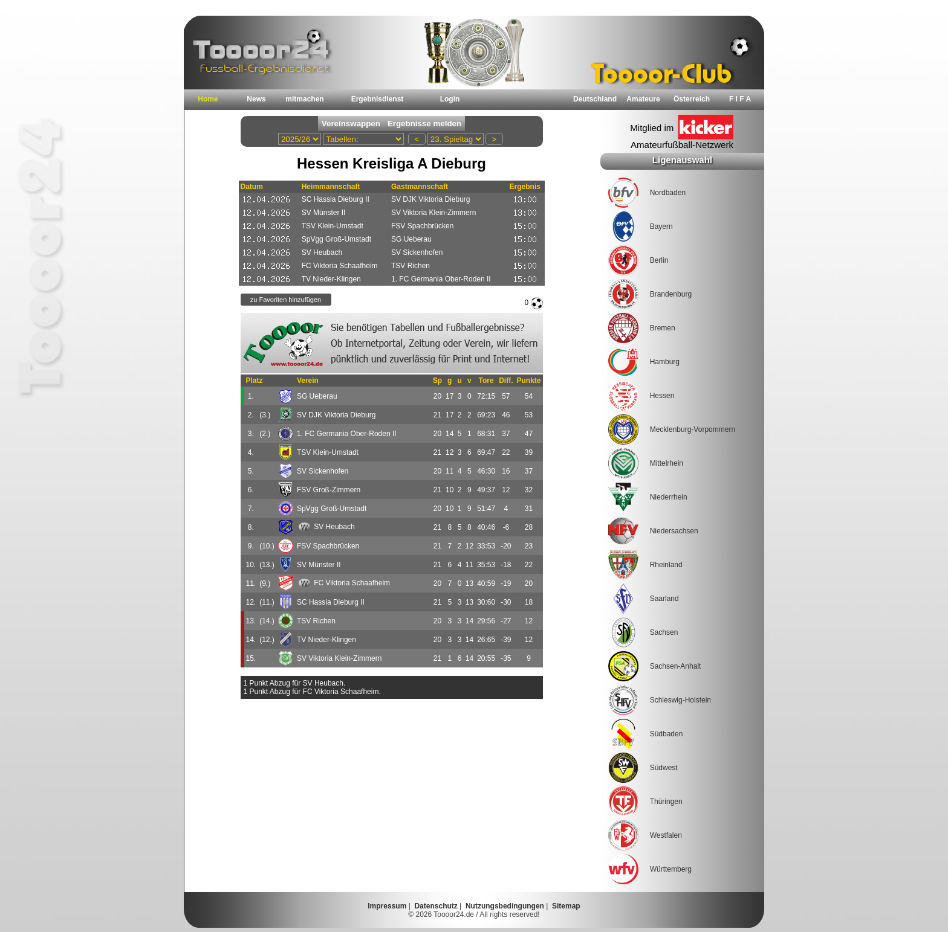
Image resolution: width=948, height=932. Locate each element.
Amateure (643, 99)
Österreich (692, 99)
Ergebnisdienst (377, 99)
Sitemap (566, 906)
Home (208, 99)
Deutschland (595, 99)
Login (450, 99)
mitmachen (304, 99)
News (256, 99)
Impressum (387, 906)
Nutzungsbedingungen (505, 906)
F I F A (740, 99)
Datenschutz (435, 906)
